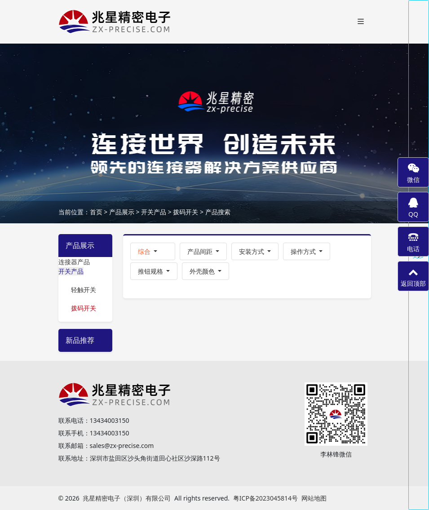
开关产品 (153, 212)
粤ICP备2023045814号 (265, 498)
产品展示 (121, 212)
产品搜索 (217, 212)
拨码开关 (185, 212)
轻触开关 (83, 289)
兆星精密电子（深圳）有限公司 (127, 498)
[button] (152, 251)
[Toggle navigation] (360, 22)
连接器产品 (74, 261)
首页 (96, 212)
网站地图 (314, 498)
